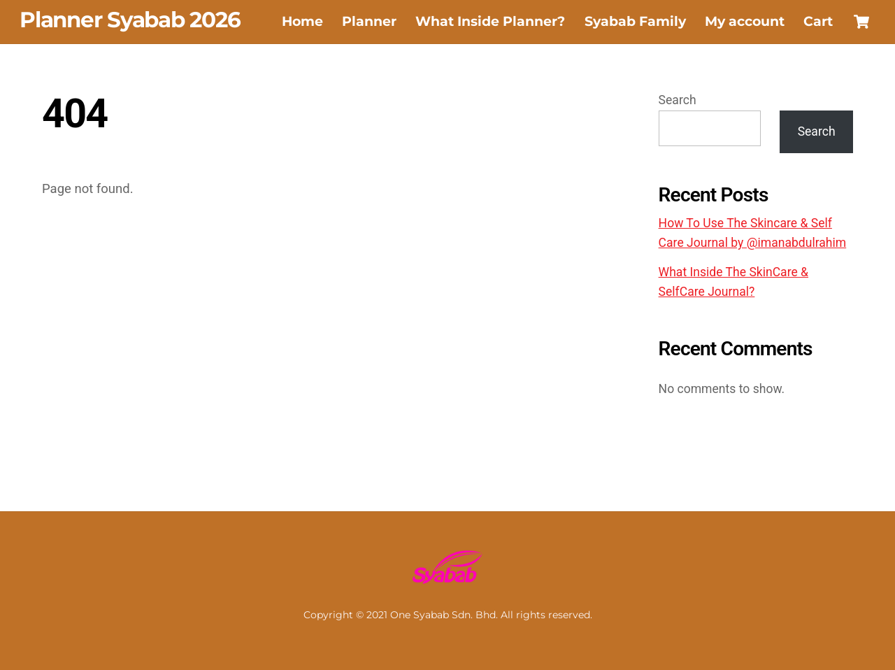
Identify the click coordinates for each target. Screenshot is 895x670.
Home (302, 21)
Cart (818, 21)
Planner (369, 21)
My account (745, 21)
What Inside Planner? (490, 21)
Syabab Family (635, 21)
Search (677, 100)
